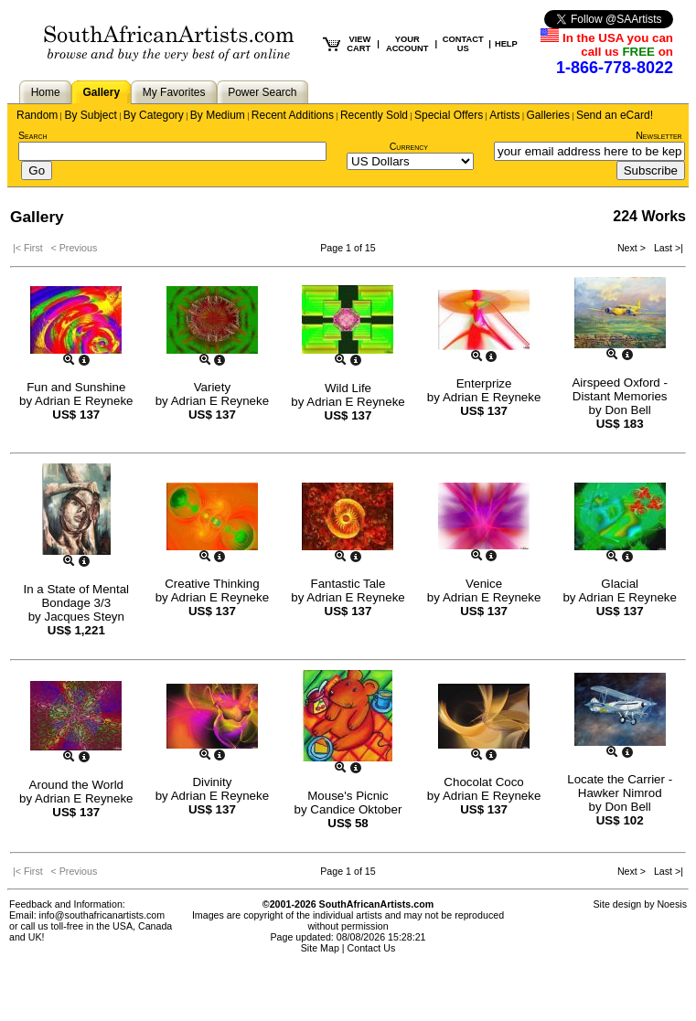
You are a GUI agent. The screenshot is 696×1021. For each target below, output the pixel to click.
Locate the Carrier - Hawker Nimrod (619, 786)
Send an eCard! (614, 115)
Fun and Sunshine (76, 387)
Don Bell (627, 410)
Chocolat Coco (483, 782)
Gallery (101, 92)
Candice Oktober (356, 809)
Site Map (320, 947)
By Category (153, 115)
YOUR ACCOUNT (407, 44)
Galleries (548, 115)
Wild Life (348, 388)
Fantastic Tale (347, 583)
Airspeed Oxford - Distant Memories (619, 389)
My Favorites (174, 92)
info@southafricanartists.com (102, 914)
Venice (484, 583)
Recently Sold (374, 115)
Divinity (211, 782)
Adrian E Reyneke (84, 401)
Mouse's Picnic (347, 796)
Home (45, 92)
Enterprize (484, 383)
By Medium (217, 115)
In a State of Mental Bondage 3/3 (77, 596)
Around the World (76, 785)
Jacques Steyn (83, 616)
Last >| (665, 247)
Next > (632, 247)
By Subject (90, 115)
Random (37, 115)
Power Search (262, 92)
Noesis (672, 904)
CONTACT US (463, 44)
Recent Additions (293, 115)
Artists (504, 115)
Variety (212, 387)
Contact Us (372, 947)
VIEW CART (358, 44)
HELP (506, 43)
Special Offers (448, 115)
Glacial (619, 583)
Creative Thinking (212, 583)
